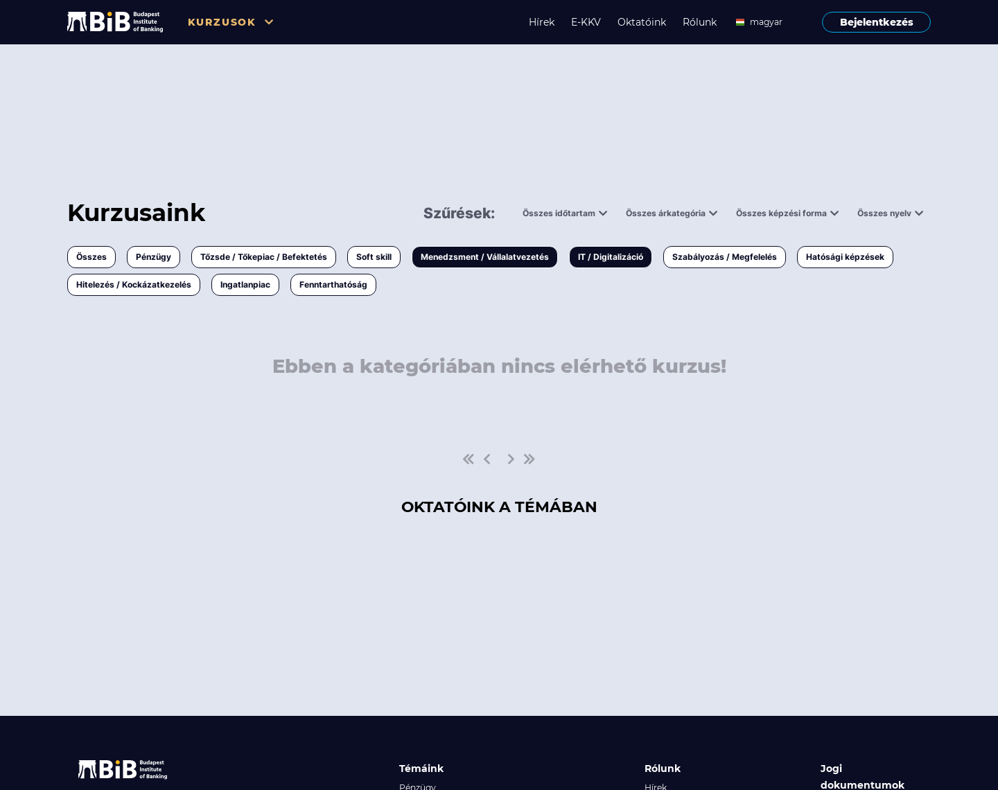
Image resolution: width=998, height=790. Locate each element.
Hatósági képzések (845, 257)
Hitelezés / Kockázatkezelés (133, 284)
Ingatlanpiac (245, 284)
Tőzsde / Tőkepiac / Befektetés (263, 257)
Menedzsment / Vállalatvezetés (485, 257)
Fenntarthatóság (333, 284)
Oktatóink (642, 22)
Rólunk (700, 22)
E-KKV (586, 22)
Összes (91, 257)
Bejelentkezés (876, 22)
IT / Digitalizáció (610, 257)
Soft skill (374, 257)
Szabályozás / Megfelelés (724, 257)
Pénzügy (153, 257)
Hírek (541, 22)
